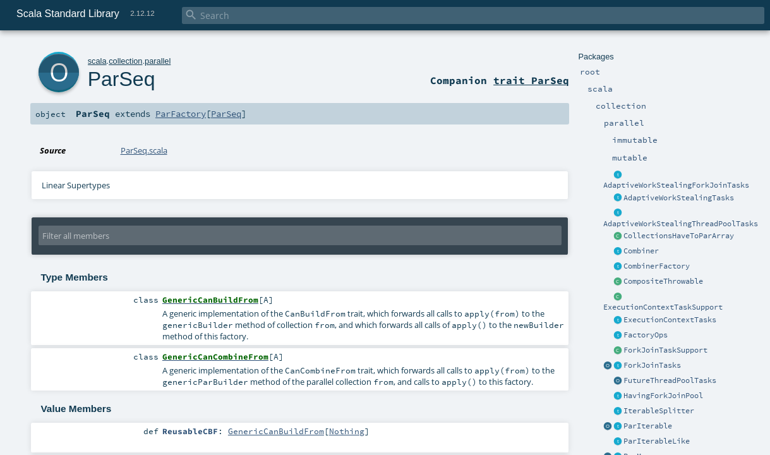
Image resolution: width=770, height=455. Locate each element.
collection (125, 61)
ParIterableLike (656, 441)
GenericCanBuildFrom (276, 431)
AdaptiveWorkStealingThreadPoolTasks (680, 223)
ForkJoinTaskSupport (665, 350)
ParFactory (180, 113)
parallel (158, 61)
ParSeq (121, 79)
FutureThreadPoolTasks (669, 380)
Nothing (346, 431)
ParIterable (647, 426)
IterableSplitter (658, 410)
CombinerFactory (656, 266)
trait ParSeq (531, 80)
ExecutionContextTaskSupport (663, 307)
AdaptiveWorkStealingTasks (678, 197)
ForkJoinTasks (652, 365)
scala (97, 61)
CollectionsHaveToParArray (678, 235)
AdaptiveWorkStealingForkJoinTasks (676, 185)
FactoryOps (645, 335)
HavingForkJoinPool (663, 395)
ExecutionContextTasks (669, 319)
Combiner (641, 250)
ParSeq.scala (144, 150)
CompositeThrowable (663, 281)
